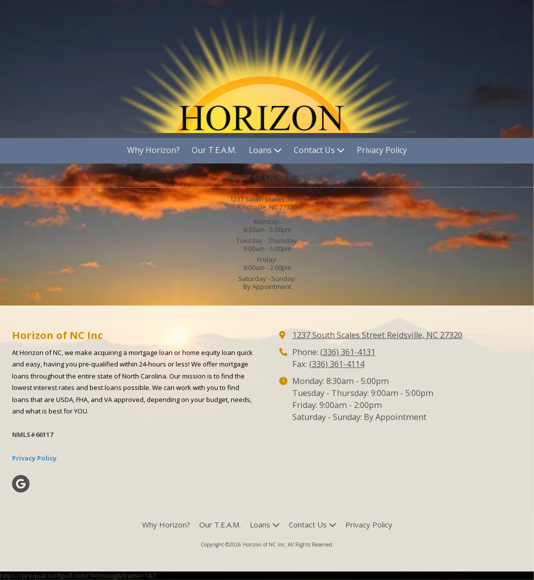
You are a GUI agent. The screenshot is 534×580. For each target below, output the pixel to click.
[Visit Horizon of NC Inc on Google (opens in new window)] (21, 483)
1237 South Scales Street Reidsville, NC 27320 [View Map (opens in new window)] (377, 335)
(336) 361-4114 (336, 364)
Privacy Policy (34, 458)
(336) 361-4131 (347, 352)
